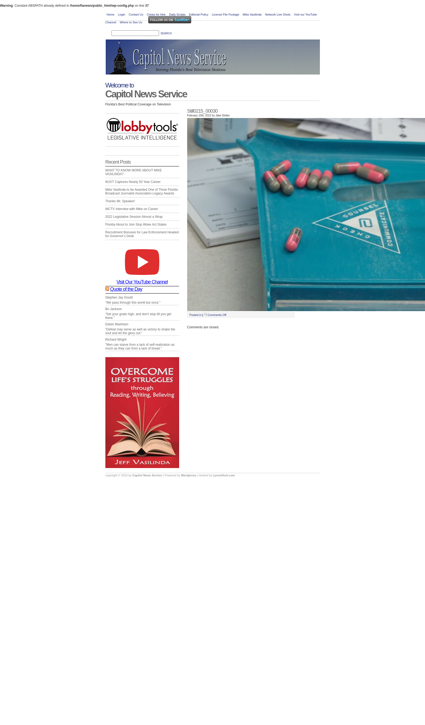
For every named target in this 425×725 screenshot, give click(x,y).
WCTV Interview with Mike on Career (131, 209)
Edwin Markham (116, 324)
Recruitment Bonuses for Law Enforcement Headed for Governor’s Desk (142, 234)
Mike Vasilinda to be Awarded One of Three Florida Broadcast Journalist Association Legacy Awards (141, 191)
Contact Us (136, 14)
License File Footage (225, 14)
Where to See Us (131, 22)
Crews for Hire (156, 14)
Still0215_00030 (202, 111)
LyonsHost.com (224, 475)
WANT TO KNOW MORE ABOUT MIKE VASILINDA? (133, 172)
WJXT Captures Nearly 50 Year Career (133, 182)
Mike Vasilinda (252, 14)
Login (121, 14)
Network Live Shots (277, 14)
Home (110, 14)
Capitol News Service (146, 94)
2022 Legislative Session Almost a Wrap (134, 217)
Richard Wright (116, 339)
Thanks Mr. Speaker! (120, 201)
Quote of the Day (126, 289)
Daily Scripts (177, 14)
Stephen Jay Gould (119, 297)
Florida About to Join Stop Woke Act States (136, 224)
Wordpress (189, 475)
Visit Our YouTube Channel (142, 280)
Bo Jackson (113, 309)
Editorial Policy (198, 14)
